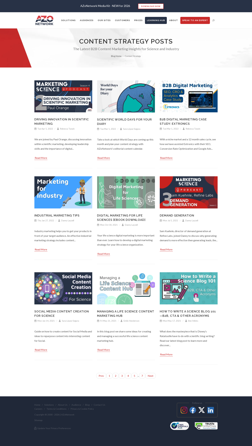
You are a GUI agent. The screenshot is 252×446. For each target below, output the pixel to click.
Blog (87, 404)
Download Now (151, 6)
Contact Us (99, 404)
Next (150, 375)
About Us (63, 404)
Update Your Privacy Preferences (52, 428)
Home (37, 404)
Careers (38, 408)
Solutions (49, 404)
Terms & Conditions (56, 408)
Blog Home (116, 56)
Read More (41, 157)
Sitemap (38, 420)
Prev (101, 375)
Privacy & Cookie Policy (82, 408)
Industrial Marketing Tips (57, 215)
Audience (76, 404)
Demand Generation (177, 215)
